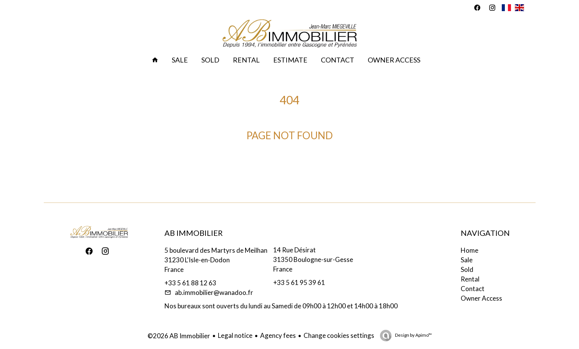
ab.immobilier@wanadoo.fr (214, 292)
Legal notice (235, 335)
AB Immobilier (193, 232)
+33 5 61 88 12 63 (190, 283)
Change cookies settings (339, 335)
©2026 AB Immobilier (179, 336)
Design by (413, 335)
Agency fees (278, 335)
